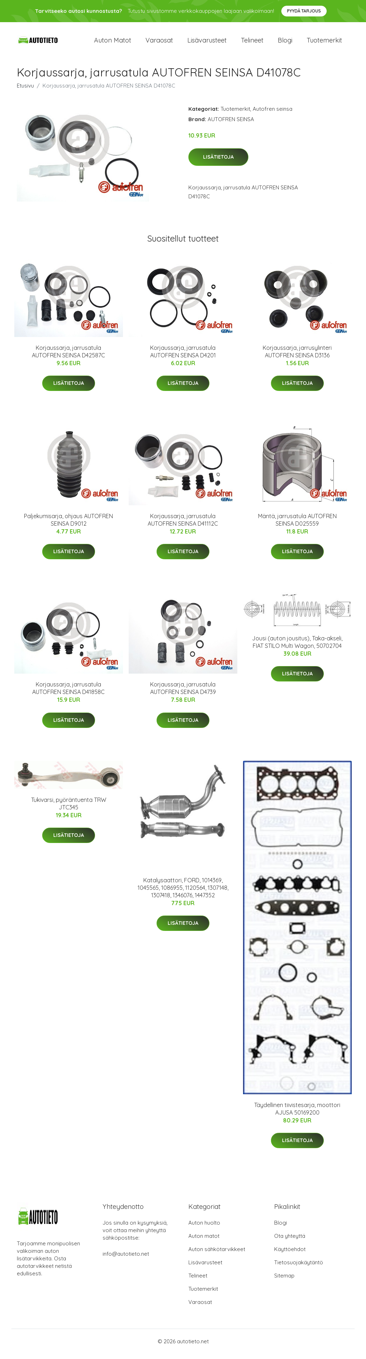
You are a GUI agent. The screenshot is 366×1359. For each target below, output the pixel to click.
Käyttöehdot (290, 1254)
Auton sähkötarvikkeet (216, 1254)
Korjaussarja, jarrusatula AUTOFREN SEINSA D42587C (68, 356)
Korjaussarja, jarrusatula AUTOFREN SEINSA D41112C (183, 524)
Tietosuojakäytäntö (298, 1267)
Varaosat (159, 43)
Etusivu (25, 90)
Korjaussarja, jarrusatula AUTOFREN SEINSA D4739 (183, 693)
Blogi (285, 43)
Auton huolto (204, 1228)
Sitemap (284, 1281)
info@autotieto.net (126, 1259)
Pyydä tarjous (304, 11)
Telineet (252, 43)
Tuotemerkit (324, 43)
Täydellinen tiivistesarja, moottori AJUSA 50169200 (297, 1113)
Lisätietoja (218, 162)
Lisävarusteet (207, 43)
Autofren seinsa (272, 113)
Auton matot (112, 43)
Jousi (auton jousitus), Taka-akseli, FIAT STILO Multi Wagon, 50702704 (297, 647)
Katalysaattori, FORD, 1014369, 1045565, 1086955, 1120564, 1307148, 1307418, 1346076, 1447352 (183, 893)
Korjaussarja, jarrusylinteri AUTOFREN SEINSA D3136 (297, 356)
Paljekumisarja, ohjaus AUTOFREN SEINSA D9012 (68, 524)
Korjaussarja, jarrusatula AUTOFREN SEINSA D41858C (68, 693)
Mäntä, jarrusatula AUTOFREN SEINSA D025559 (297, 524)
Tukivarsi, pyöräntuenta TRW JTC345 (68, 808)
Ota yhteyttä (289, 1241)
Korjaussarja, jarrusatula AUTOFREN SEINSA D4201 (183, 356)
